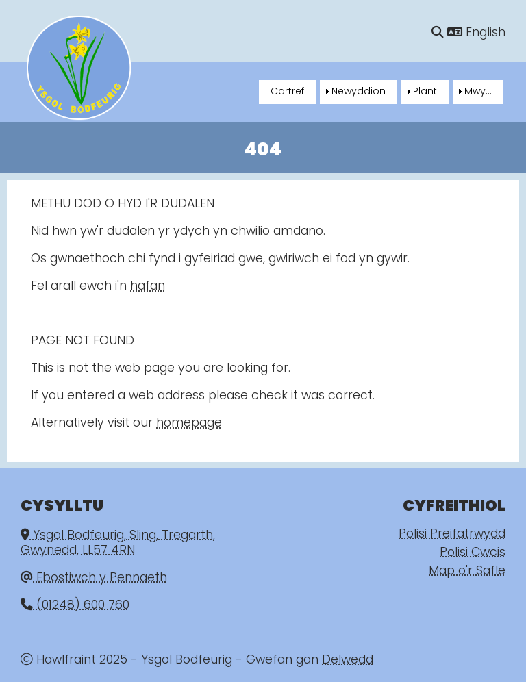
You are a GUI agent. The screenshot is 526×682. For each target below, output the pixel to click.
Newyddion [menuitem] (358, 92)
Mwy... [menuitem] (478, 92)
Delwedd (347, 660)
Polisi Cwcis (472, 553)
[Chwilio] (437, 33)
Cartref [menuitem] (287, 92)
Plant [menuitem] (425, 92)
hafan (147, 286)
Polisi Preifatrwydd (452, 534)
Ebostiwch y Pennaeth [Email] (94, 578)
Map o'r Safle (467, 571)
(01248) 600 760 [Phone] (75, 605)
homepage (189, 423)
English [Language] (476, 33)
